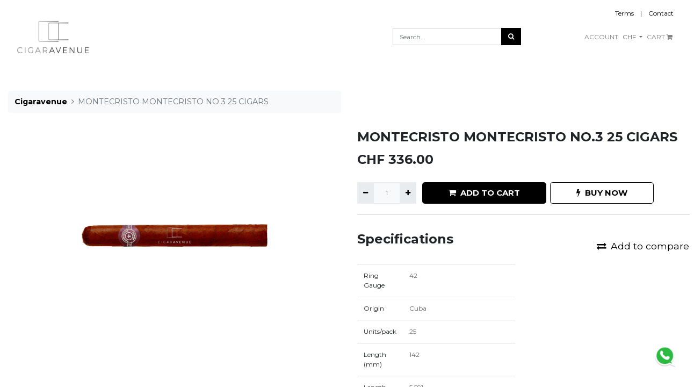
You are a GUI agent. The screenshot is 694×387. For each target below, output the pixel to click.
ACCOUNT (601, 37)
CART (660, 37)
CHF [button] (630, 37)
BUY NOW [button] (601, 193)
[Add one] (408, 193)
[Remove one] (365, 193)
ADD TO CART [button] (484, 193)
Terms (624, 13)
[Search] (511, 36)
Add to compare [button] (643, 246)
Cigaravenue (41, 101)
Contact (661, 13)
